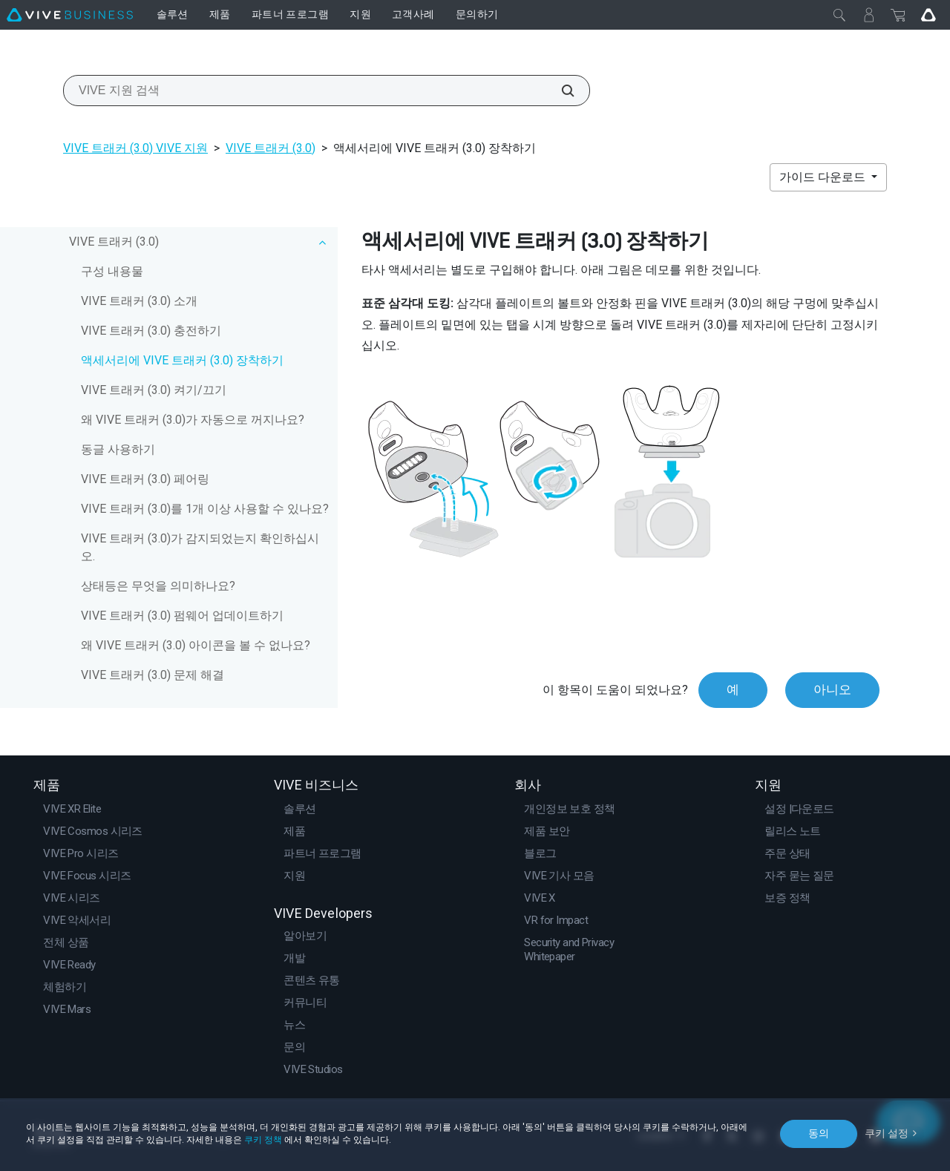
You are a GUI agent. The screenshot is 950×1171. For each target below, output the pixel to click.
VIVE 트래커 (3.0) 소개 (139, 301)
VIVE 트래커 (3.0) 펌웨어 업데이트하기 (182, 616)
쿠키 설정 (886, 1133)
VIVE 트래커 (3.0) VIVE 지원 (135, 148)
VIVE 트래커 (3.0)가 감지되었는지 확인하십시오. (200, 547)
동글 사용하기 (118, 449)
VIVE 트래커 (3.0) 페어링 (145, 479)
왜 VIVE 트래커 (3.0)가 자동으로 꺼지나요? (192, 420)
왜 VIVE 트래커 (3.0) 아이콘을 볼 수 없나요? (195, 645)
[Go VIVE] (928, 15)
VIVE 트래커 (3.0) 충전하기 (151, 331)
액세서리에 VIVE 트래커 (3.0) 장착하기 (182, 360)
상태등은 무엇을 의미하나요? (158, 586)
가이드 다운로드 (823, 177)
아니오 (832, 689)
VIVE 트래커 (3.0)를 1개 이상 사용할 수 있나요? (205, 509)
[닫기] (839, 15)
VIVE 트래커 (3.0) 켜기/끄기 (153, 390)
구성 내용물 (112, 271)
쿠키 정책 (263, 1140)
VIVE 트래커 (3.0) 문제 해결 (152, 675)
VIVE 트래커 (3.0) (270, 148)
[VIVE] (70, 14)
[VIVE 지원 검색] (559, 90)
